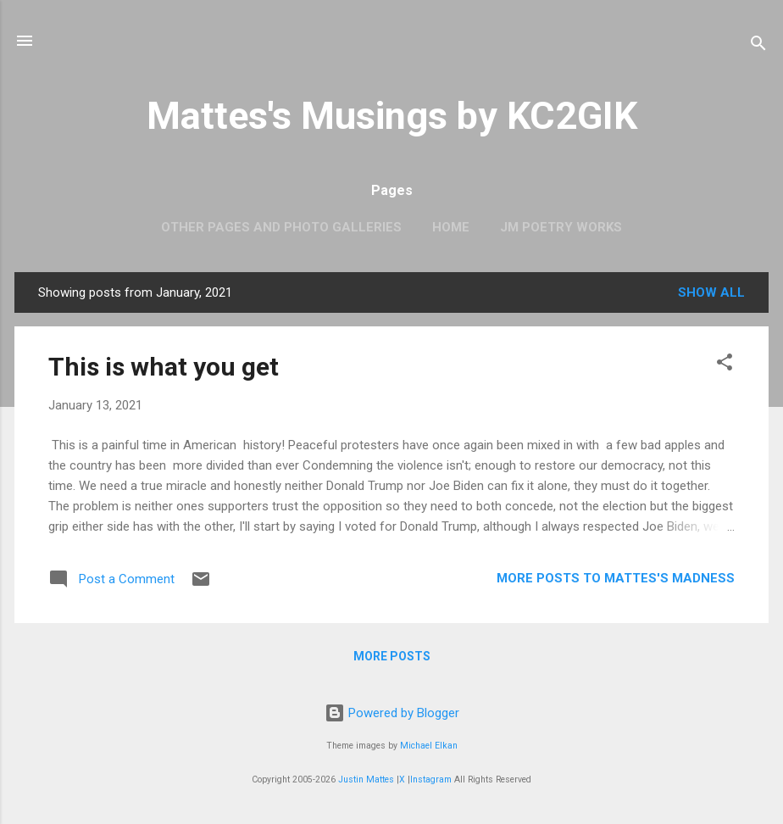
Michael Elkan (429, 745)
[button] (724, 365)
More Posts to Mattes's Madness (616, 578)
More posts (391, 656)
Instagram (431, 779)
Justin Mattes (366, 779)
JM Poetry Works (561, 227)
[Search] (758, 46)
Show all (711, 292)
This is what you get (163, 366)
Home (450, 227)
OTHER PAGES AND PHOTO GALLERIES (281, 227)
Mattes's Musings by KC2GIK (392, 115)
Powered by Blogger (392, 713)
